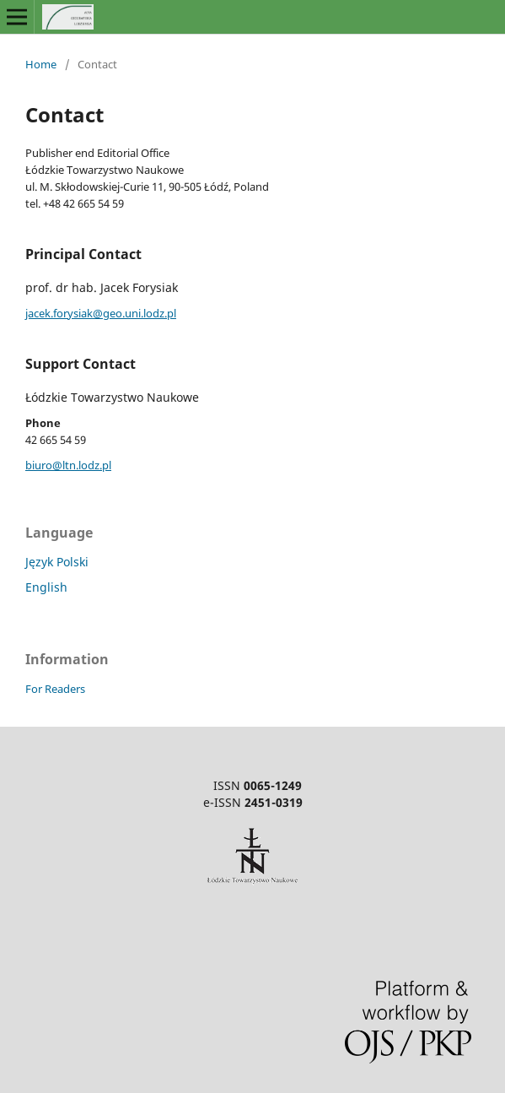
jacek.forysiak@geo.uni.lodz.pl (100, 313)
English (46, 587)
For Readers (55, 688)
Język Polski (57, 562)
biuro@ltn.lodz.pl (68, 465)
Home (40, 64)
